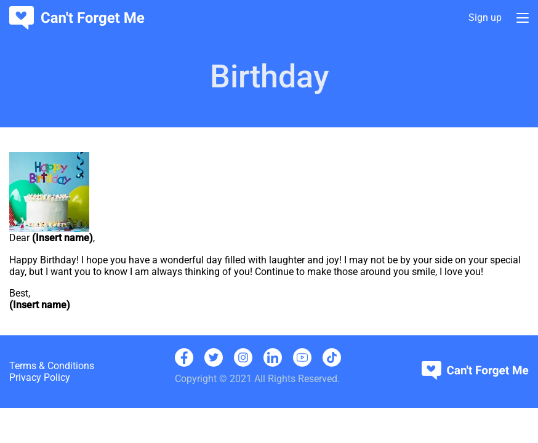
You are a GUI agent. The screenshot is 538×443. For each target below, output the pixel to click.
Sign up (485, 18)
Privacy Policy (39, 377)
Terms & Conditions (51, 366)
